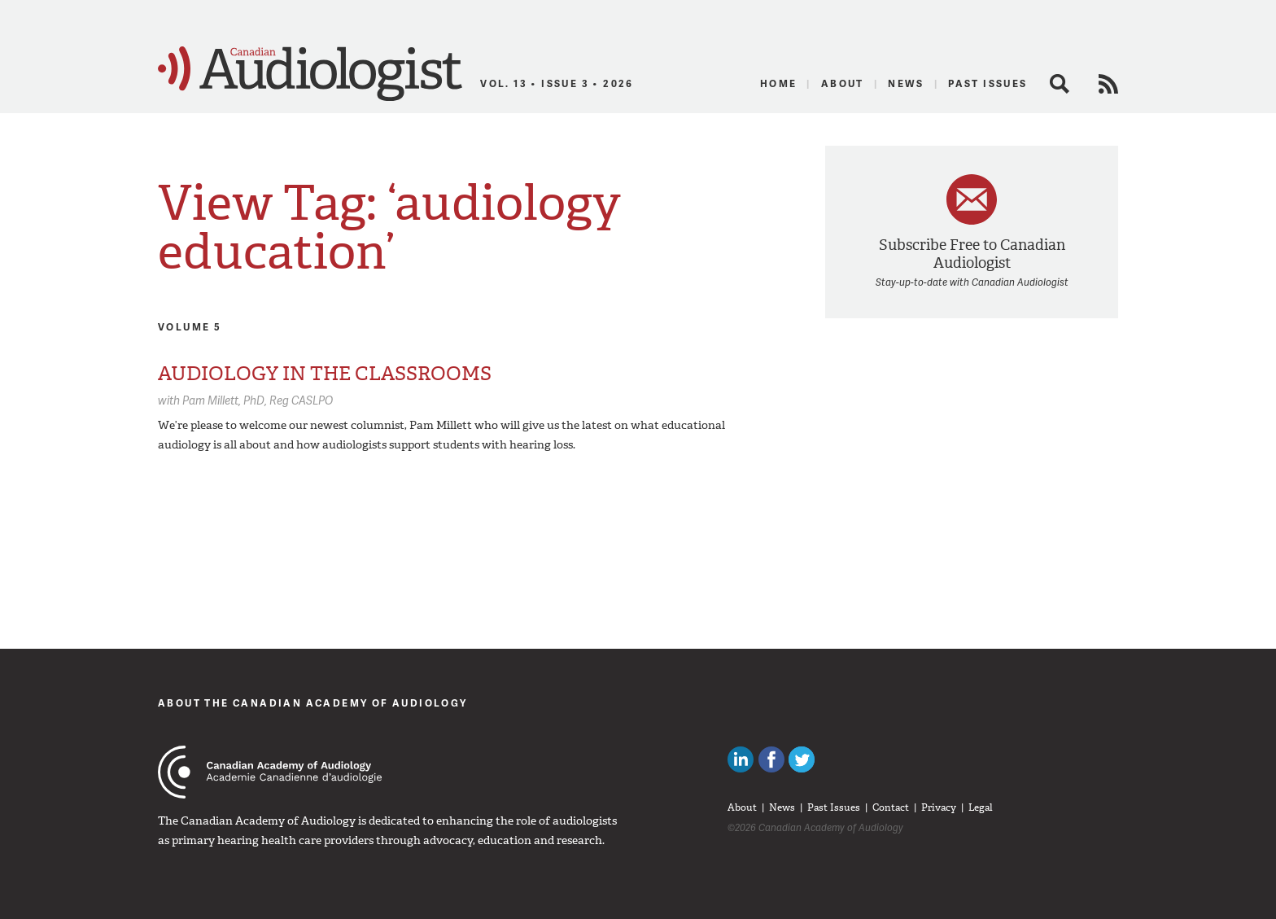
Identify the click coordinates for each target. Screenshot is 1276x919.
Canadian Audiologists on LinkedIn (741, 759)
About (842, 83)
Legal (980, 807)
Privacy (938, 807)
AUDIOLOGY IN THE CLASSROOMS (325, 374)
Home (779, 83)
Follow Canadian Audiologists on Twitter (802, 759)
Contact (890, 807)
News (906, 83)
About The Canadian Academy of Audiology (313, 703)
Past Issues (987, 83)
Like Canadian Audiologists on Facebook (771, 759)
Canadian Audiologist (310, 74)
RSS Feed (1108, 84)
